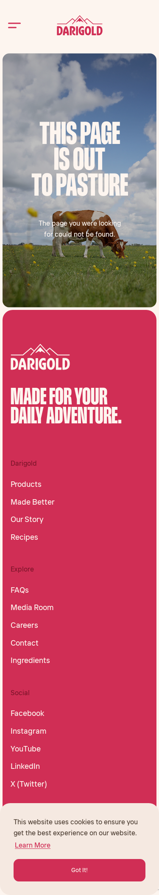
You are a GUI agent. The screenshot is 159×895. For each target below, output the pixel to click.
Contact (25, 643)
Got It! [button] (79, 870)
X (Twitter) (29, 784)
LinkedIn (25, 766)
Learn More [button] (32, 845)
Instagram (29, 731)
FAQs (20, 590)
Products (26, 484)
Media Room (32, 607)
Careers (24, 625)
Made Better (33, 502)
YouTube (26, 749)
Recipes (24, 537)
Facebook (27, 713)
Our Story (27, 519)
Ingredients (30, 660)
